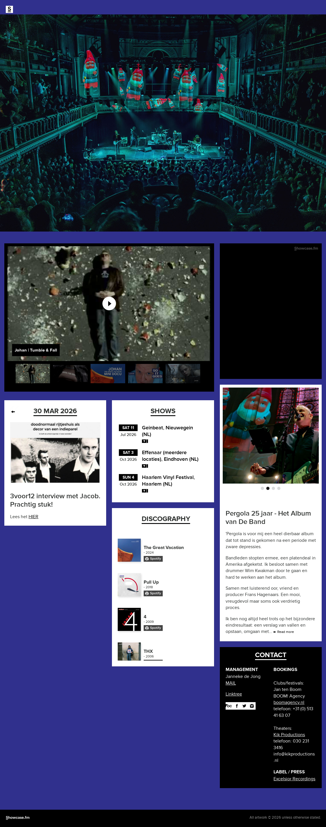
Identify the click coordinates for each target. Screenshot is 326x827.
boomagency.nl (288, 702)
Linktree (234, 694)
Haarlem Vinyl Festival (168, 477)
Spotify (155, 559)
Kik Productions (289, 735)
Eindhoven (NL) (181, 459)
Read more (285, 632)
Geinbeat (152, 427)
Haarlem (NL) (157, 484)
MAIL (231, 683)
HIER (33, 517)
